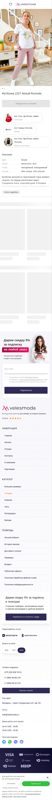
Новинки (8, 500)
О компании (9, 462)
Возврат (8, 564)
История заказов (11, 544)
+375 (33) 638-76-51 (13, 672)
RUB (21, 650)
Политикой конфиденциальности (31, 379)
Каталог (8, 442)
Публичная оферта (13, 571)
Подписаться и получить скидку (26, 617)
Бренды (8, 520)
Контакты (8, 456)
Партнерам (9, 469)
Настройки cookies (19, 796)
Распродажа (10, 513)
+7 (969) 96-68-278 (12, 678)
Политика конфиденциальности (18, 584)
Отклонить (11, 784)
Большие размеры (12, 486)
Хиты (6, 507)
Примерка (8, 558)
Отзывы (8, 449)
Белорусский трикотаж (11, 414)
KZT (14, 650)
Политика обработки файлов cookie (20, 578)
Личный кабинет (11, 537)
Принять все (36, 784)
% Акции (8, 493)
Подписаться (26, 390)
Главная (8, 436)
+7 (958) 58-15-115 (12, 683)
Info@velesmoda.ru (10, 715)
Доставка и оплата (12, 551)
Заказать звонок (26, 690)
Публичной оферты (31, 377)
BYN (6, 650)
